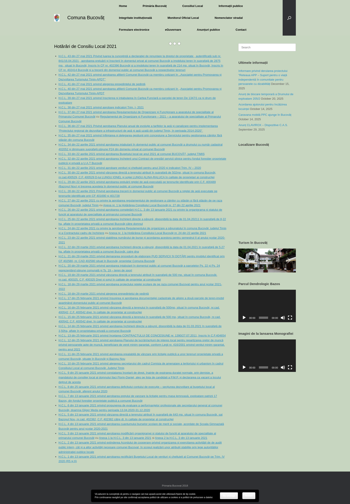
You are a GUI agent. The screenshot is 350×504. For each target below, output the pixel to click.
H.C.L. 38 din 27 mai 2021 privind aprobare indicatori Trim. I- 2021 (101, 107)
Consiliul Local (192, 6)
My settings (229, 496)
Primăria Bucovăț (155, 6)
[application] (267, 306)
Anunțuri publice (208, 29)
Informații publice (231, 6)
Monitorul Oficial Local (183, 17)
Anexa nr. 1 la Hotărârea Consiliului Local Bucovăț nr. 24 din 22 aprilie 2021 (157, 233)
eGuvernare (173, 29)
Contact (241, 29)
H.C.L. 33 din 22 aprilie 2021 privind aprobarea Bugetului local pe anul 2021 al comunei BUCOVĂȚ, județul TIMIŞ (132, 154)
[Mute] (283, 317)
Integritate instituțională (135, 17)
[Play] (244, 317)
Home (123, 6)
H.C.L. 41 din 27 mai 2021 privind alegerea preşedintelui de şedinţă (102, 84)
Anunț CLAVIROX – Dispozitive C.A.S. (263, 125)
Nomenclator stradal (229, 17)
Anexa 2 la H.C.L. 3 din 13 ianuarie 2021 (181, 438)
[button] (289, 18)
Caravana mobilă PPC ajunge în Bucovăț (264, 114)
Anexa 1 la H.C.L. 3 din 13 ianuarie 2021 (125, 438)
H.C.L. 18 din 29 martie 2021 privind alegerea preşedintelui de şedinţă (104, 293)
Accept (248, 495)
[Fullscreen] (290, 317)
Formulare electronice (134, 29)
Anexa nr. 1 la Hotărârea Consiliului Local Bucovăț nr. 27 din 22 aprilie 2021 (152, 205)
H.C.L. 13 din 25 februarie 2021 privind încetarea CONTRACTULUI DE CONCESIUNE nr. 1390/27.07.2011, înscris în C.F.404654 (142, 335)
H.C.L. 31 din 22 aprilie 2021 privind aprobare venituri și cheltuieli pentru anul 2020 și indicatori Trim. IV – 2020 (130, 167)
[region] (267, 260)
